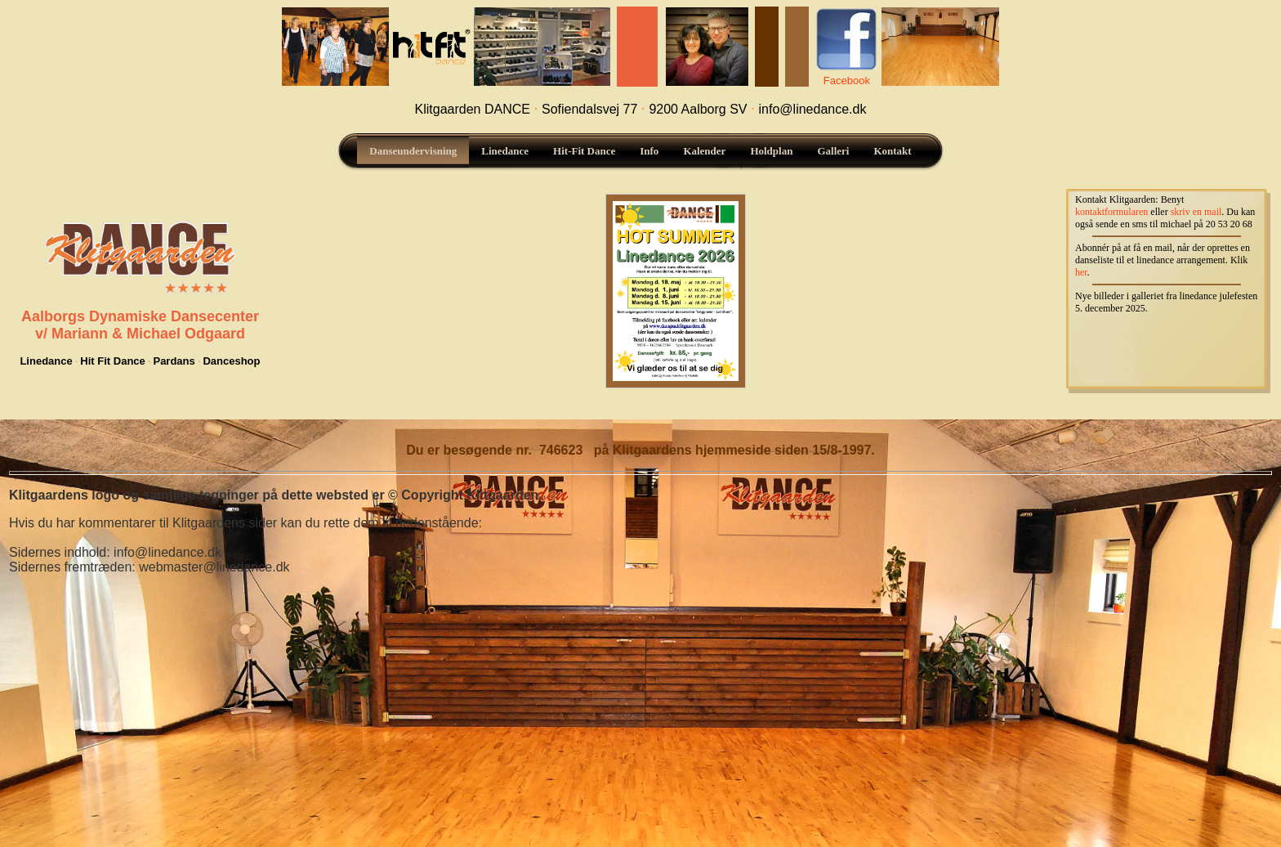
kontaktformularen (1111, 211)
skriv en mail (1196, 211)
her (1081, 272)
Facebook (847, 80)
